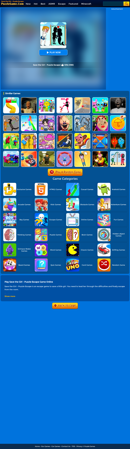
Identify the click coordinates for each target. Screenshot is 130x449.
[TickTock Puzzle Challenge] (82, 98)
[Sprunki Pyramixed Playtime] (11, 152)
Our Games (45, 446)
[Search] (113, 4)
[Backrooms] (47, 152)
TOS (73, 446)
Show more (10, 296)
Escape (62, 4)
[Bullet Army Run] (11, 98)
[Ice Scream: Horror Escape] (65, 116)
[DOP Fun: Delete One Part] (29, 134)
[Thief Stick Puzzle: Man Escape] (118, 152)
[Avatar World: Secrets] (47, 116)
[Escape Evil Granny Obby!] (100, 116)
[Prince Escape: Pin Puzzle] (65, 134)
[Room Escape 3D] (29, 152)
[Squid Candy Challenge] (118, 116)
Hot (36, 4)
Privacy (79, 446)
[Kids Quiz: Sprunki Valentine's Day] (47, 98)
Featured (73, 4)
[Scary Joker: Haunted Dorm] (100, 152)
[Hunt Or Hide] (82, 134)
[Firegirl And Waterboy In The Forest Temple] (118, 134)
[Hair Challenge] (29, 116)
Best (43, 4)
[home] (12, 4)
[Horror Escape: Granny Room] (29, 98)
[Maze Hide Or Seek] (11, 134)
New (28, 4)
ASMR (51, 4)
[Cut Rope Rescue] (82, 152)
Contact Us (65, 446)
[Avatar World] (47, 134)
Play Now (53, 52)
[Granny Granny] (118, 98)
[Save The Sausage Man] (65, 152)
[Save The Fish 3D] (100, 134)
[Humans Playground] (11, 116)
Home (37, 446)
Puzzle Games (89, 446)
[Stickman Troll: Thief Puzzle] (82, 116)
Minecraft (86, 4)
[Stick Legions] (65, 98)
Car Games (55, 446)
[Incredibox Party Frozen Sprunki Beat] (100, 98)
